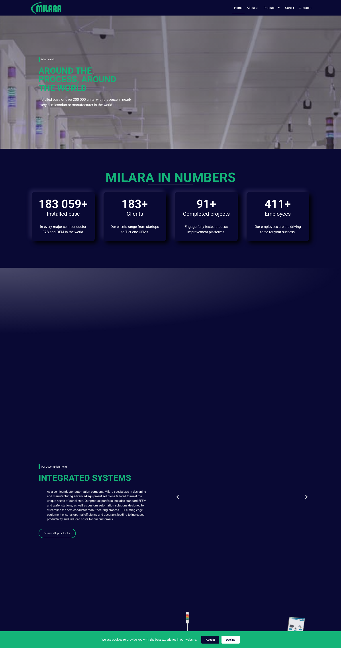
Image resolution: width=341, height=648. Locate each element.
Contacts (305, 8)
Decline (230, 639)
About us (253, 8)
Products (272, 7)
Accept (210, 639)
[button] (177, 309)
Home (238, 8)
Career (289, 8)
